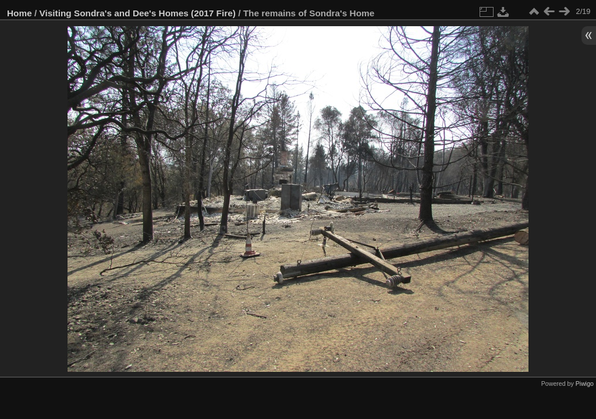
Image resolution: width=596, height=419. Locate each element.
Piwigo (585, 383)
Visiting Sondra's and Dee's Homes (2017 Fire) (138, 13)
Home (19, 13)
